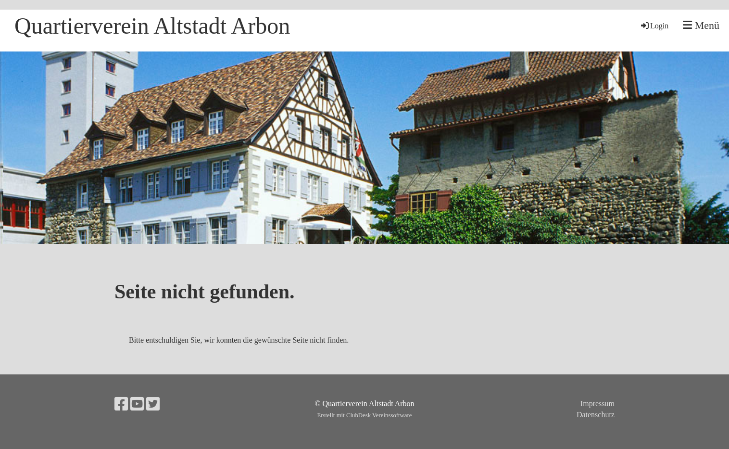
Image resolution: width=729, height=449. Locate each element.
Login (654, 26)
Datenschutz (596, 415)
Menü (701, 25)
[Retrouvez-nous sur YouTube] (137, 404)
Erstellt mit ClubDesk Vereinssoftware (364, 415)
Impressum (597, 403)
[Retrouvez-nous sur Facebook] (121, 404)
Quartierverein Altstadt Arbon (152, 25)
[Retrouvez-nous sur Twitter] (153, 404)
